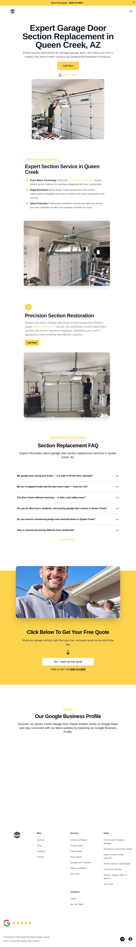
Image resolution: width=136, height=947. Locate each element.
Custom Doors (76, 845)
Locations (41, 851)
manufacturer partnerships (81, 180)
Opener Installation (78, 868)
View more (75, 874)
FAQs (39, 845)
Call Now (68, 65)
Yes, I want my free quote (68, 661)
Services (40, 840)
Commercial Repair (78, 840)
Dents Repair (76, 857)
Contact (40, 857)
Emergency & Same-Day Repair (118, 849)
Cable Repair (76, 851)
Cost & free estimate (113, 869)
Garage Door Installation (81, 862)
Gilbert (73, 899)
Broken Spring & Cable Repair (117, 864)
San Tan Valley (76, 904)
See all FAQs (68, 539)
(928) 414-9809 (77, 669)
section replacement (44, 326)
